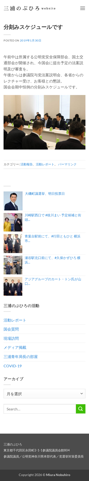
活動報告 (26, 164)
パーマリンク (67, 164)
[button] (82, 8)
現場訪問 (11, 338)
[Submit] (80, 408)
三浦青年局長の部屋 (21, 356)
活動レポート (45, 164)
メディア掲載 (15, 347)
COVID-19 (13, 365)
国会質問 (11, 329)
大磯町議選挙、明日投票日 (45, 193)
